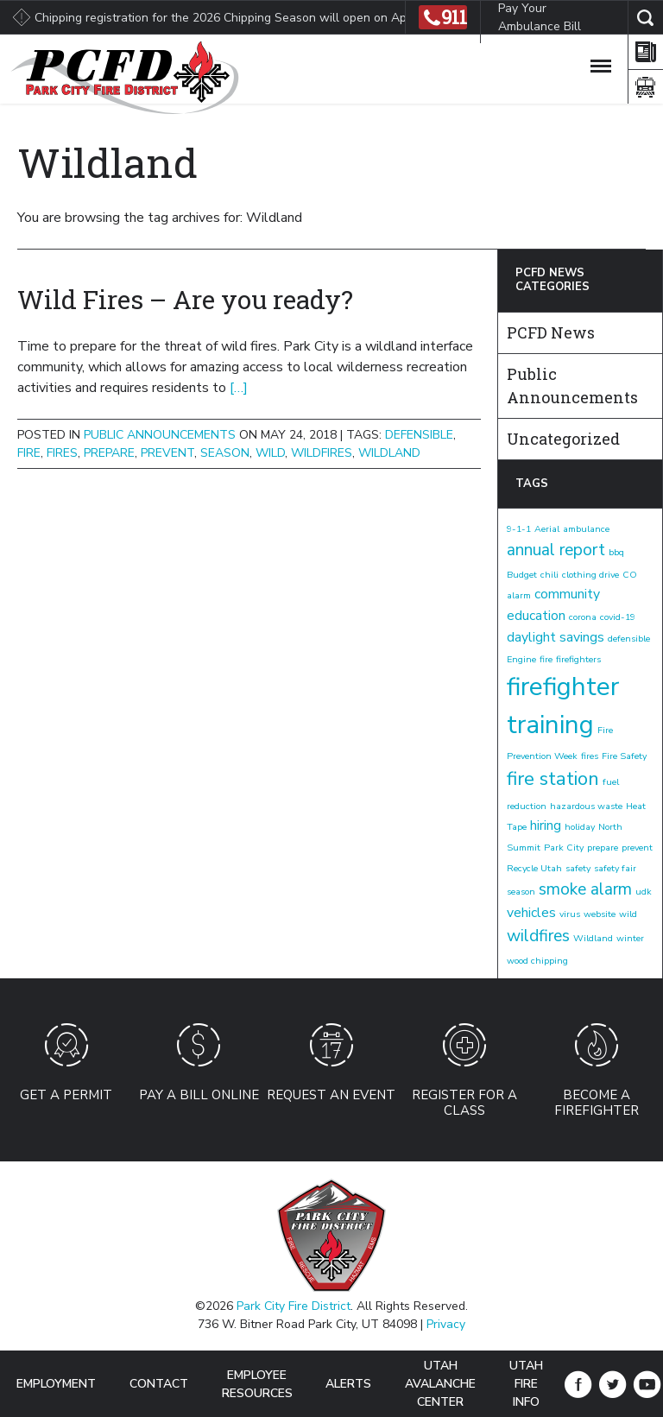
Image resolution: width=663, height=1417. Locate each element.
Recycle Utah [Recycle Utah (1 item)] (534, 868)
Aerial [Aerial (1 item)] (546, 528)
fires (62, 453)
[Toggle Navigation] (600, 63)
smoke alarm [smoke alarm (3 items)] (585, 889)
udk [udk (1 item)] (643, 891)
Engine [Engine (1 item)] (521, 659)
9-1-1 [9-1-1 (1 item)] (519, 528)
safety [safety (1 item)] (577, 868)
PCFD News (551, 332)
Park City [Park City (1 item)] (564, 847)
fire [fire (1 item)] (546, 659)
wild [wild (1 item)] (628, 914)
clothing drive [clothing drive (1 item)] (590, 574)
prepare (109, 453)
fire (29, 453)
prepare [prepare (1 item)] (602, 847)
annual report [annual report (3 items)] (556, 550)
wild (270, 453)
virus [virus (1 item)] (569, 914)
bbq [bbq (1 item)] (616, 552)
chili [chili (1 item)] (549, 574)
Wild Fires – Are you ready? (185, 299)
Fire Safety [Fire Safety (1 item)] (624, 756)
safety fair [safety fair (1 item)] (615, 868)
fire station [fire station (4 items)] (553, 779)
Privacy (445, 1324)
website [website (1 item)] (600, 914)
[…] (239, 387)
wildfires (321, 453)
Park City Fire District (293, 1306)
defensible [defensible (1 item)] (629, 638)
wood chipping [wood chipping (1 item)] (537, 960)
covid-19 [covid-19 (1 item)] (617, 616)
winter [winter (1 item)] (630, 938)
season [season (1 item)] (521, 891)
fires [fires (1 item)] (589, 756)
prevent (167, 453)
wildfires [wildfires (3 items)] (538, 936)
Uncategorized (563, 438)
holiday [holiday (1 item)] (580, 826)
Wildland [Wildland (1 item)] (593, 938)
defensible (419, 435)
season (224, 453)
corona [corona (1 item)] (583, 616)
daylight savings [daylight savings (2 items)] (555, 637)
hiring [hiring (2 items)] (545, 825)
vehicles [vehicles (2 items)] (531, 912)
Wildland (389, 453)
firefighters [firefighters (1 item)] (578, 659)
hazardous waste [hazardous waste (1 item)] (586, 806)
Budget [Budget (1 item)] (522, 574)
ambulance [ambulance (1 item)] (586, 528)
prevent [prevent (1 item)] (637, 847)
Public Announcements (160, 435)
